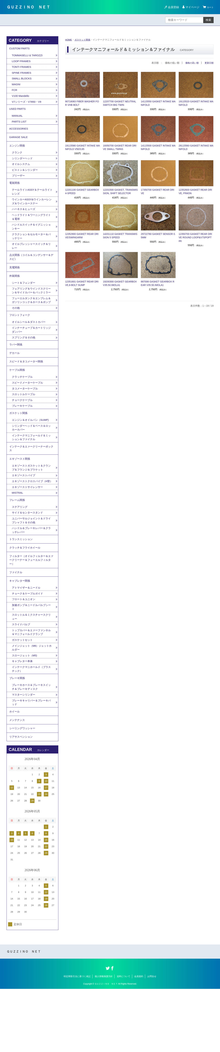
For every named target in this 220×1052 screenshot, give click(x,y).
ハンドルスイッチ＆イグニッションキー (31, 238)
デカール (14, 383)
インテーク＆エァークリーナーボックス (31, 485)
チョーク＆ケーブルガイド (28, 646)
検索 (208, 19)
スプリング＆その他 (24, 365)
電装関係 (14, 192)
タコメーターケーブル (26, 421)
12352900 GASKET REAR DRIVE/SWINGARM (82, 236)
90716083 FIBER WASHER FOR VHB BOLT (82, 103)
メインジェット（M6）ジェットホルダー (32, 703)
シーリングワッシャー (23, 790)
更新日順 (209, 62)
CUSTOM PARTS (20, 48)
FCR (15, 92)
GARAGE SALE (19, 143)
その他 (16, 334)
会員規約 (138, 1039)
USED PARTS (18, 112)
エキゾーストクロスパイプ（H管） (31, 522)
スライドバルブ (21, 678)
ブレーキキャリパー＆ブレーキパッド (31, 761)
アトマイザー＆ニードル (27, 640)
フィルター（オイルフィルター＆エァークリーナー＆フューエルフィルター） (31, 609)
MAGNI (16, 86)
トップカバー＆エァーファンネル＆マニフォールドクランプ (31, 687)
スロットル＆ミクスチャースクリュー (31, 670)
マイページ (191, 7)
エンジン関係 (17, 152)
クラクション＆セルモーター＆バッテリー (31, 248)
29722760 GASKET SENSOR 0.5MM (158, 236)
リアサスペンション (21, 799)
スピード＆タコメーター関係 (27, 392)
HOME (68, 39)
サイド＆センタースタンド (28, 558)
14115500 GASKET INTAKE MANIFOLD (158, 147)
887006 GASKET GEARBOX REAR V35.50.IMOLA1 (157, 283)
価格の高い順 (191, 62)
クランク (17, 160)
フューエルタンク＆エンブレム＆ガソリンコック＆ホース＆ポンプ (31, 324)
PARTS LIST (19, 126)
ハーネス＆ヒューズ (24, 220)
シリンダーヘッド (23, 166)
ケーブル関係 (17, 402)
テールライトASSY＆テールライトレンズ (32, 202)
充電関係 (14, 282)
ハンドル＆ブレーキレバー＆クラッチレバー (31, 576)
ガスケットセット (23, 695)
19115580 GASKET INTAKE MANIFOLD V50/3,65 (82, 147)
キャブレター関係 (20, 632)
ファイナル (16, 623)
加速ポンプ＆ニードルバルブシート (31, 660)
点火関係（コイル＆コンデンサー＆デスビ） (31, 271)
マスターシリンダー (24, 753)
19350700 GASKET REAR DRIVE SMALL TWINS (119, 147)
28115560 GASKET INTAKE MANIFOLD (196, 147)
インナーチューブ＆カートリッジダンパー (31, 357)
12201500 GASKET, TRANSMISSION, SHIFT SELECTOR (120, 191)
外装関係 (14, 292)
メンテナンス (17, 780)
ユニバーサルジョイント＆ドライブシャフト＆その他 (31, 566)
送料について (123, 1039)
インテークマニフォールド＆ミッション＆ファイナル (31, 473)
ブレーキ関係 (17, 735)
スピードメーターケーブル (28, 415)
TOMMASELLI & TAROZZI (28, 56)
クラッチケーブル (23, 409)
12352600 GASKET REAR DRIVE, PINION (195, 191)
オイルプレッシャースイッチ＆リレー (31, 259)
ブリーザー (19, 184)
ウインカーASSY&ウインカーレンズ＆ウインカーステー (31, 212)
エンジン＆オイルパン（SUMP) (31, 455)
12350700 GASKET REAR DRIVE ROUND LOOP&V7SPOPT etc (195, 237)
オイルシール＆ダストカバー (30, 349)
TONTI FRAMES (22, 68)
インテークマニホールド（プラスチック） (31, 725)
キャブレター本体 (23, 717)
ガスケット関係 (83, 39)
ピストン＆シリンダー (26, 178)
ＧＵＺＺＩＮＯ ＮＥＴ (33, 7)
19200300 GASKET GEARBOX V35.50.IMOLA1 (120, 283)
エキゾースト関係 (20, 497)
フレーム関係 (17, 544)
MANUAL (17, 120)
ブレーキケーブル (23, 439)
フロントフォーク (20, 342)
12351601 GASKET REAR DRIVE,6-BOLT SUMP (82, 283)
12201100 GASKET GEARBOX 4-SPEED (82, 191)
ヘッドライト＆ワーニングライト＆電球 (31, 228)
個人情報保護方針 (104, 1039)
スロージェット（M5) (25, 711)
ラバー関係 (16, 373)
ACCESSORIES (19, 134)
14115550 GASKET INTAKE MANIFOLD (158, 103)
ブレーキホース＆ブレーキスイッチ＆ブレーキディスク (31, 744)
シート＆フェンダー (24, 299)
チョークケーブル (23, 433)
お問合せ (151, 1039)
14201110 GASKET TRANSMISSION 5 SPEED (120, 236)
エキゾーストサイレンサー (28, 531)
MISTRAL (18, 537)
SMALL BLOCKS (22, 80)
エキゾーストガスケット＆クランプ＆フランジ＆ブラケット (31, 506)
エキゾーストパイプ (24, 514)
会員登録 (171, 7)
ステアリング (20, 552)
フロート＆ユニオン (24, 652)
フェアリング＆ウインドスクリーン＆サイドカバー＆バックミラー (31, 309)
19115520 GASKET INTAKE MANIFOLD (196, 103)
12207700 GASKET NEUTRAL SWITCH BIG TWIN (119, 103)
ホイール (14, 771)
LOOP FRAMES (22, 62)
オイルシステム (21, 172)
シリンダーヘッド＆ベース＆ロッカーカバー (31, 463)
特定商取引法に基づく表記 (77, 1039)
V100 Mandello (21, 98)
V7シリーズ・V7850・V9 (27, 104)
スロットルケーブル (24, 427)
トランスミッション (21, 586)
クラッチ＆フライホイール (25, 596)
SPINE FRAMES (22, 74)
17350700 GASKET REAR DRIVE (157, 191)
